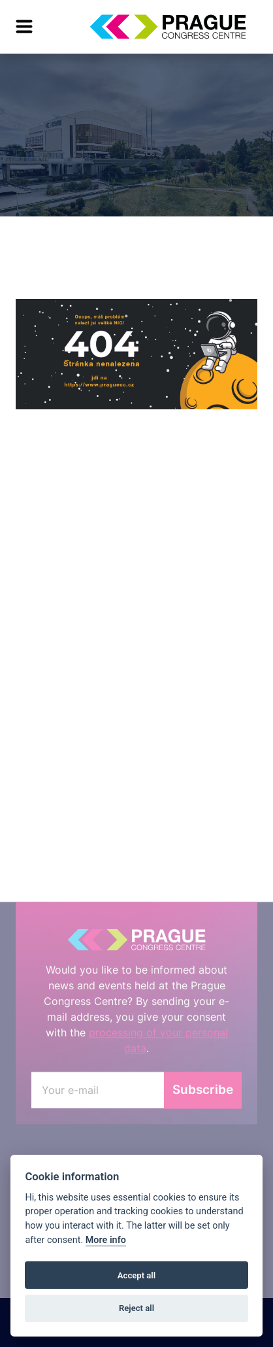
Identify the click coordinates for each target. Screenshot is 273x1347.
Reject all (136, 1308)
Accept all (136, 1275)
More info (106, 1240)
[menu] (24, 26)
